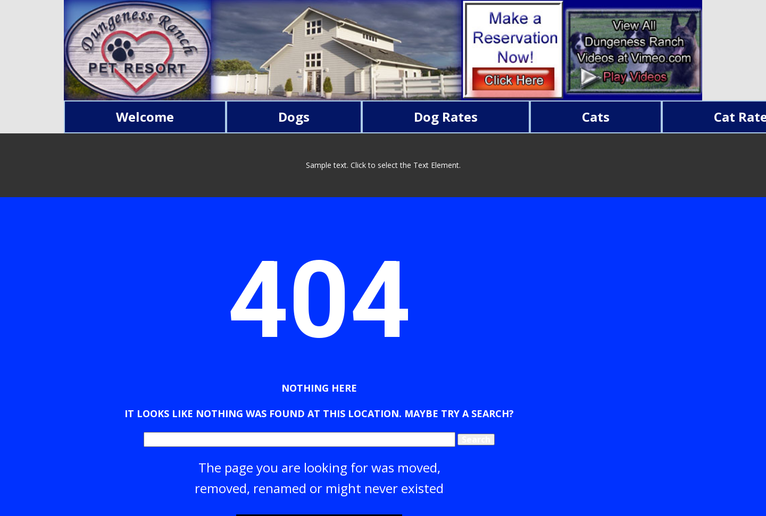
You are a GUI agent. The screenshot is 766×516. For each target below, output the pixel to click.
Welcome (145, 116)
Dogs (294, 116)
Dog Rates (446, 116)
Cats (596, 116)
